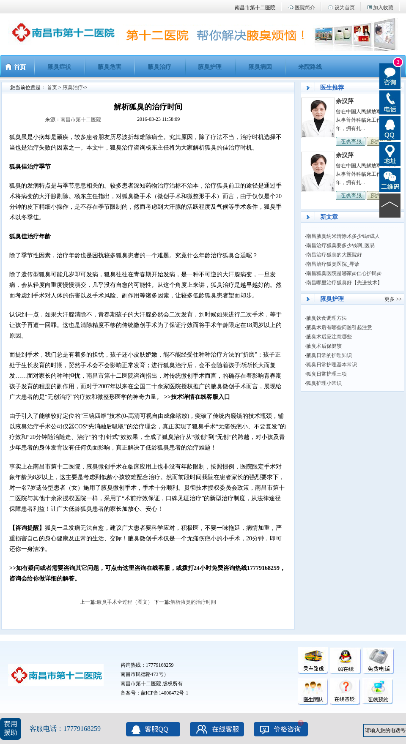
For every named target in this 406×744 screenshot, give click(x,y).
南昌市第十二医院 (80, 120)
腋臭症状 (59, 67)
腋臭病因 (260, 67)
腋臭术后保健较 (324, 346)
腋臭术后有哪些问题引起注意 (339, 327)
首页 (52, 87)
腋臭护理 (210, 67)
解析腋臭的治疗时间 (193, 602)
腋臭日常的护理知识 (329, 355)
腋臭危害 (109, 67)
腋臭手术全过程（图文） (125, 602)
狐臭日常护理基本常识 (331, 365)
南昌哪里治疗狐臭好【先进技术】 (344, 283)
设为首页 (345, 8)
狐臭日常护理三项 (326, 374)
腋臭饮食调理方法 (326, 318)
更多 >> (393, 299)
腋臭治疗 (159, 67)
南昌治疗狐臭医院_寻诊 (332, 264)
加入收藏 (383, 8)
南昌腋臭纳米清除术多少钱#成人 (343, 236)
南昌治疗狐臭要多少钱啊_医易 (340, 245)
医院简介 (305, 8)
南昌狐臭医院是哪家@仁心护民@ (343, 273)
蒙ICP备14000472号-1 (165, 693)
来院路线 (310, 67)
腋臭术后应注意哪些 (329, 337)
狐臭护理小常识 (324, 383)
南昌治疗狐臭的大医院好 (334, 255)
